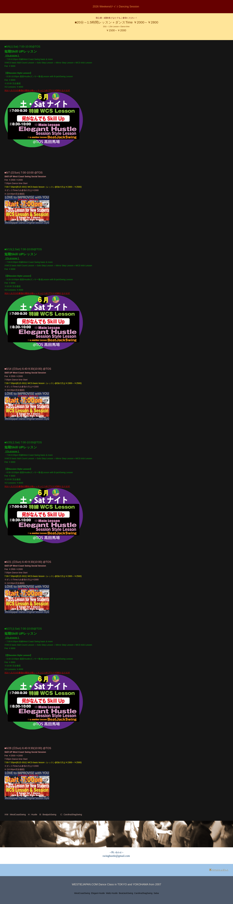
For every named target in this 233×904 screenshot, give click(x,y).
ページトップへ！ (219, 870)
